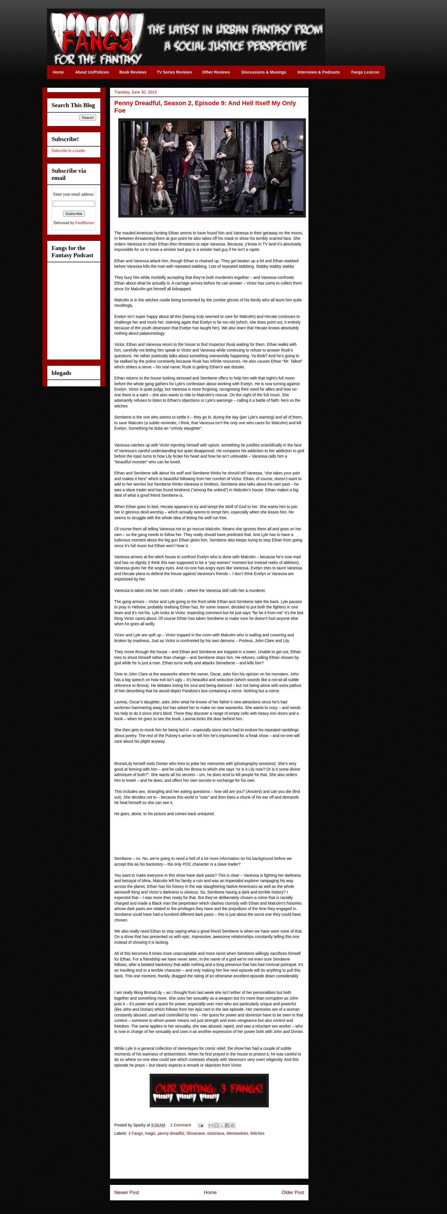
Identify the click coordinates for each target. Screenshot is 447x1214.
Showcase (195, 1133)
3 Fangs (135, 1133)
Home (210, 1192)
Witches (257, 1133)
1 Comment (180, 1125)
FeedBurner (84, 223)
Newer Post (126, 1192)
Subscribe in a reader (68, 151)
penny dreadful (171, 1133)
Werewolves (237, 1133)
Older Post (293, 1192)
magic (150, 1133)
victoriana (215, 1133)
